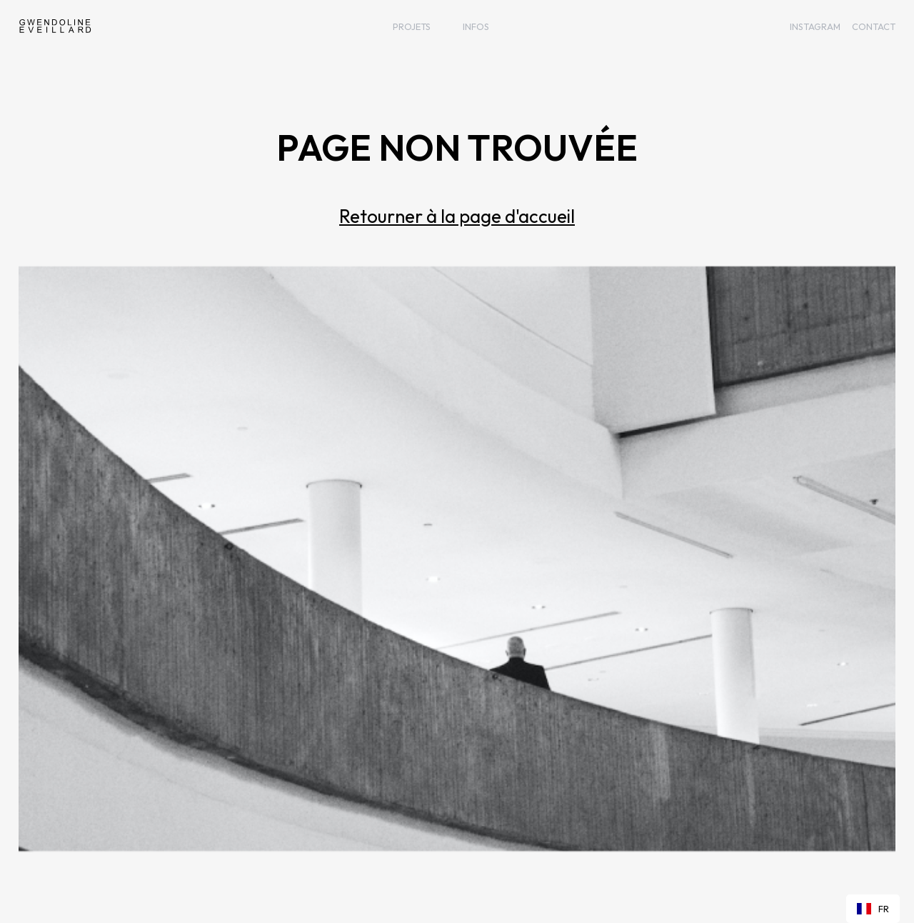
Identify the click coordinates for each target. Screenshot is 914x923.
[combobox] (873, 908)
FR (873, 908)
